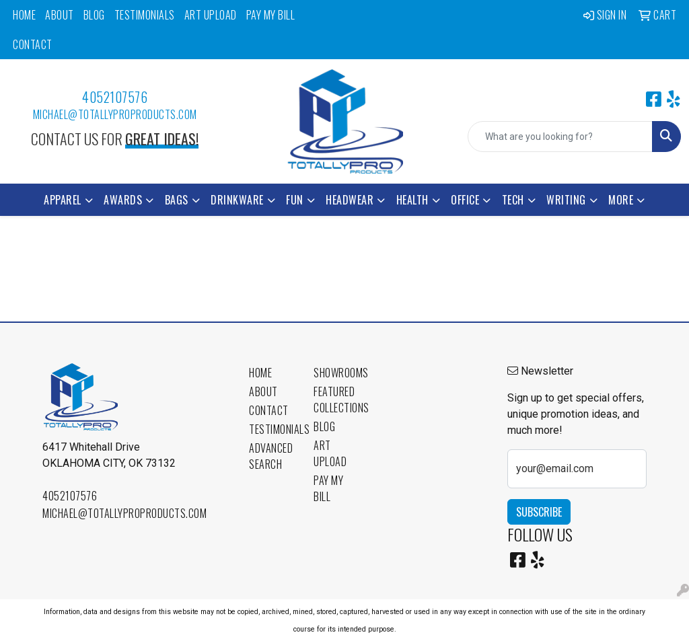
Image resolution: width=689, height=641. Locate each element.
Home (24, 15)
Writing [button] (566, 200)
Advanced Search (271, 456)
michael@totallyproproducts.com (115, 114)
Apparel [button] (62, 200)
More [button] (620, 200)
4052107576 (114, 97)
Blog (94, 15)
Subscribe (539, 512)
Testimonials (144, 15)
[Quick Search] (560, 136)
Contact (32, 44)
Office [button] (465, 200)
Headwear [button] (349, 200)
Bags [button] (176, 200)
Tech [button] (513, 200)
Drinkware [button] (237, 200)
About (59, 15)
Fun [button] (294, 200)
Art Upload (210, 15)
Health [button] (412, 200)
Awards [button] (123, 200)
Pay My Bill (270, 15)
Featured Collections (338, 399)
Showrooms (338, 373)
